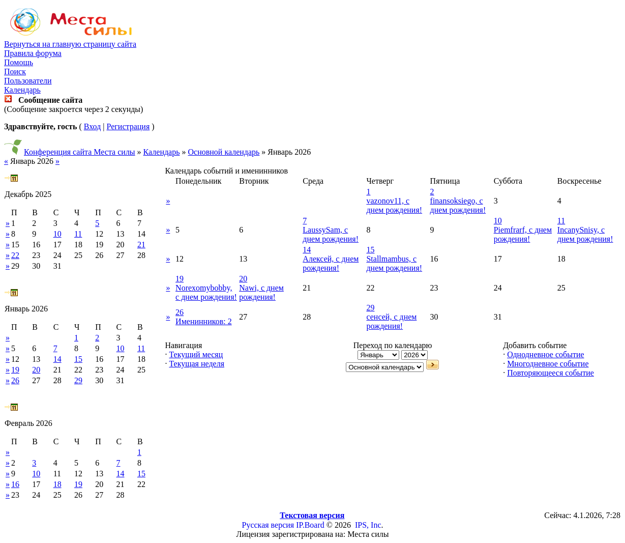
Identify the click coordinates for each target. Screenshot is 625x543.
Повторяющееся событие (550, 372)
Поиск (15, 71)
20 (36, 369)
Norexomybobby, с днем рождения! (206, 292)
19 (15, 369)
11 (78, 234)
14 (57, 359)
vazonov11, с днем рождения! (394, 205)
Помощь (18, 62)
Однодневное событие (545, 354)
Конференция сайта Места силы (79, 152)
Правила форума (33, 53)
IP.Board (310, 525)
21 (141, 244)
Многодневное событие (547, 363)
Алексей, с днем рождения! (331, 263)
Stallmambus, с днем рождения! (394, 263)
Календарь (22, 89)
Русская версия (268, 525)
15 (78, 359)
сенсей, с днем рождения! (391, 321)
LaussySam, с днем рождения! (331, 234)
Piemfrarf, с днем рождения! (523, 234)
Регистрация (128, 126)
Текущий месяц (196, 354)
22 (15, 255)
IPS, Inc (368, 525)
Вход (92, 126)
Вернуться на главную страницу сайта (70, 44)
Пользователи (28, 80)
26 (15, 380)
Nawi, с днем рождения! (261, 292)
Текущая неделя (196, 363)
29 (78, 380)
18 (57, 484)
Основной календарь (224, 152)
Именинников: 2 (203, 321)
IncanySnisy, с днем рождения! (585, 234)
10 (57, 234)
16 (15, 484)
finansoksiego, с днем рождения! (458, 205)
